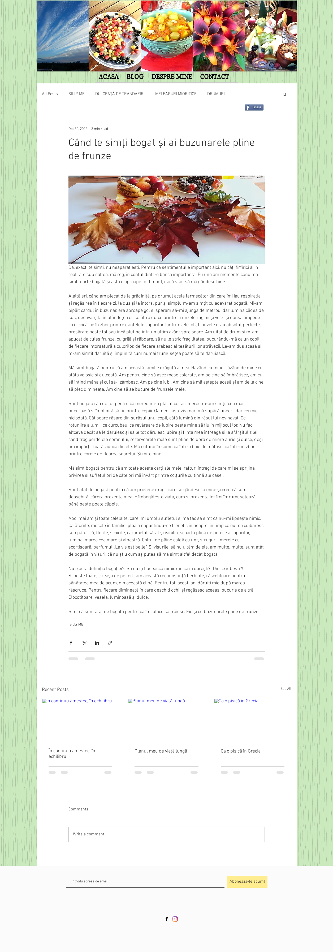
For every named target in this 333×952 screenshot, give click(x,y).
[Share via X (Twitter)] (84, 642)
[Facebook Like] (102, 109)
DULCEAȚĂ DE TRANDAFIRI (120, 94)
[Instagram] (175, 919)
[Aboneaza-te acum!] (247, 882)
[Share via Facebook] (70, 642)
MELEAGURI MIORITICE (176, 94)
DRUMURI (216, 94)
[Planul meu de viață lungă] (166, 720)
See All (285, 689)
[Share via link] (110, 642)
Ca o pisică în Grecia (241, 751)
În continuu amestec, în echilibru (72, 753)
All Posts (50, 94)
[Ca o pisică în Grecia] (252, 720)
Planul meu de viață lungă (161, 751)
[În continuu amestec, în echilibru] (80, 720)
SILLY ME (76, 94)
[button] (284, 94)
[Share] (254, 107)
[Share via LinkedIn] (97, 642)
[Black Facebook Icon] (166, 919)
